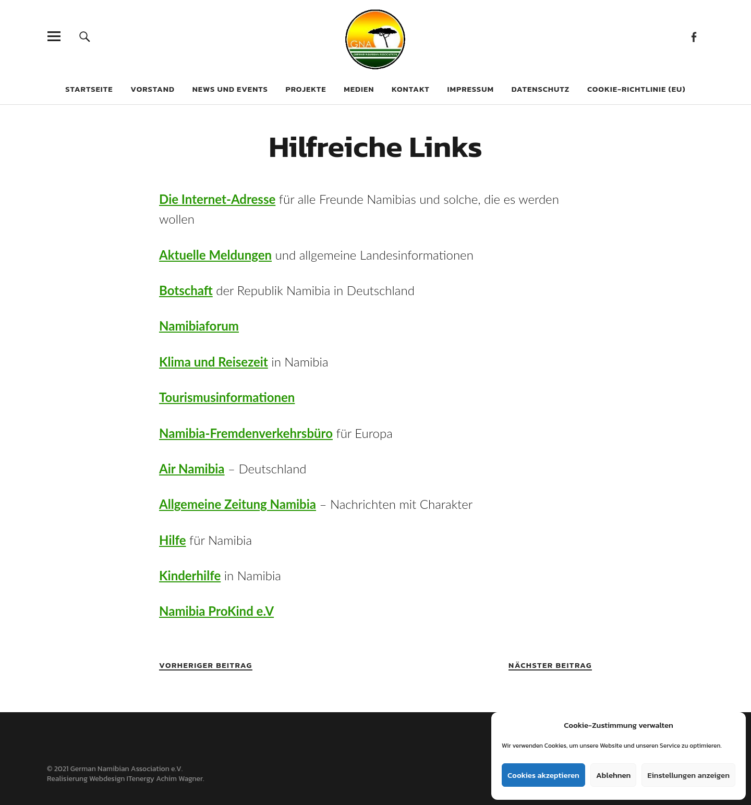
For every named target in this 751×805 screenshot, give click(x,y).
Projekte (306, 89)
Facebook (693, 36)
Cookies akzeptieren (543, 775)
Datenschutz (541, 89)
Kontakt (411, 89)
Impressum (470, 89)
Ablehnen (613, 775)
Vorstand (152, 89)
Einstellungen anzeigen (688, 775)
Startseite (89, 89)
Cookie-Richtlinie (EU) (636, 89)
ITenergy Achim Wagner (165, 778)
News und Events (230, 89)
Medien (359, 89)
